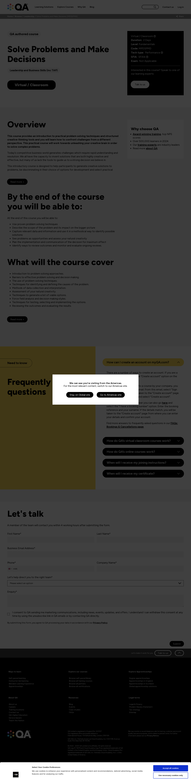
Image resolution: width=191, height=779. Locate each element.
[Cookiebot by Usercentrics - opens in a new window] (15, 774)
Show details (37, 774)
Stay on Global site (80, 394)
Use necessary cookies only (170, 760)
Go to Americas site (110, 394)
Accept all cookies (171, 753)
